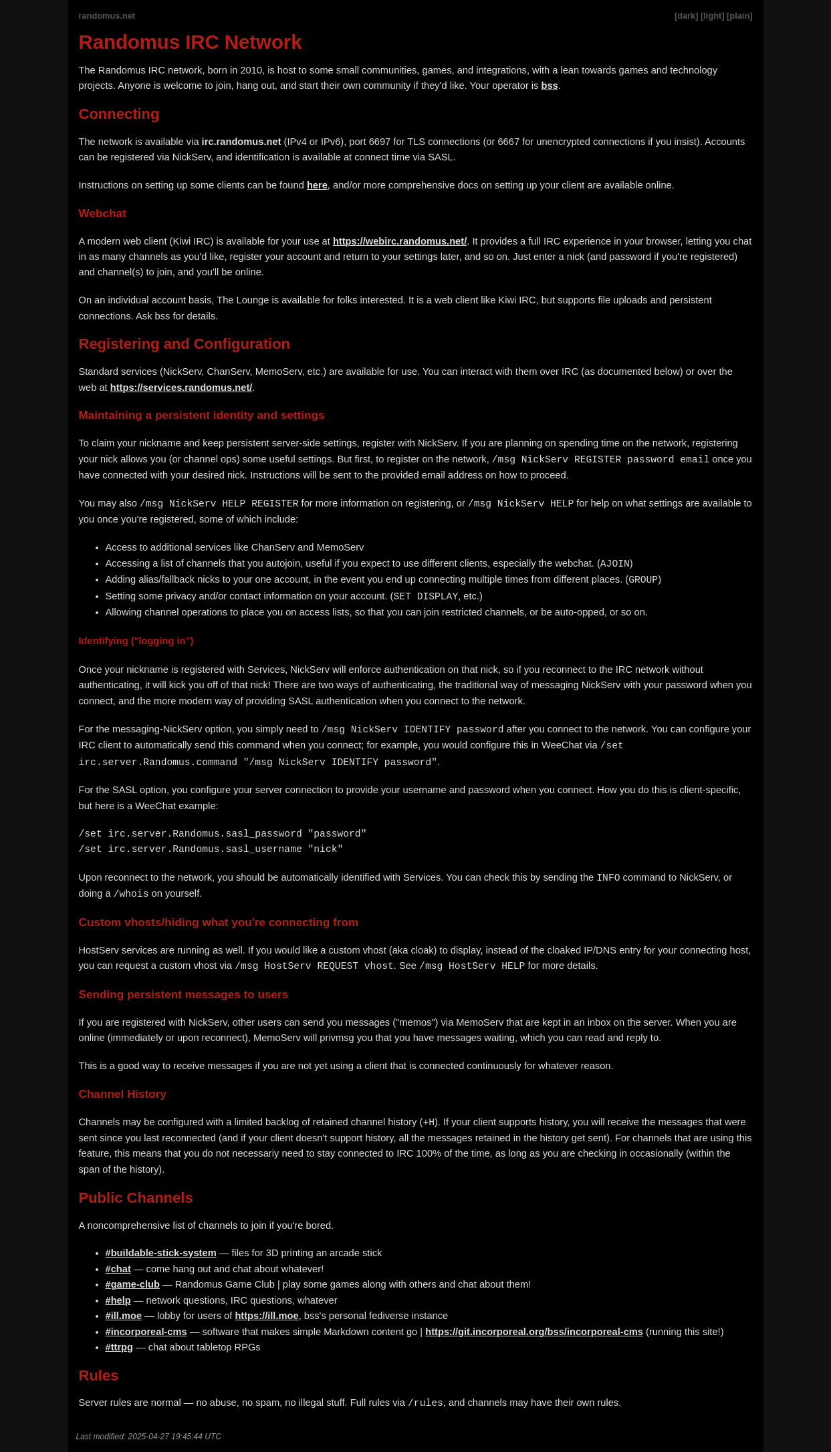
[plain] (739, 16)
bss (550, 85)
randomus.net (107, 16)
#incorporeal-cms (146, 1331)
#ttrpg (120, 1347)
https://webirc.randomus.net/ (400, 241)
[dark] (687, 16)
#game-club (133, 1284)
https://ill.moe (266, 1315)
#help (118, 1300)
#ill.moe (124, 1315)
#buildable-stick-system (161, 1253)
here (317, 185)
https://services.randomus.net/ (181, 387)
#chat (118, 1269)
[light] (713, 16)
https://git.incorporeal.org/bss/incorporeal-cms (534, 1331)
